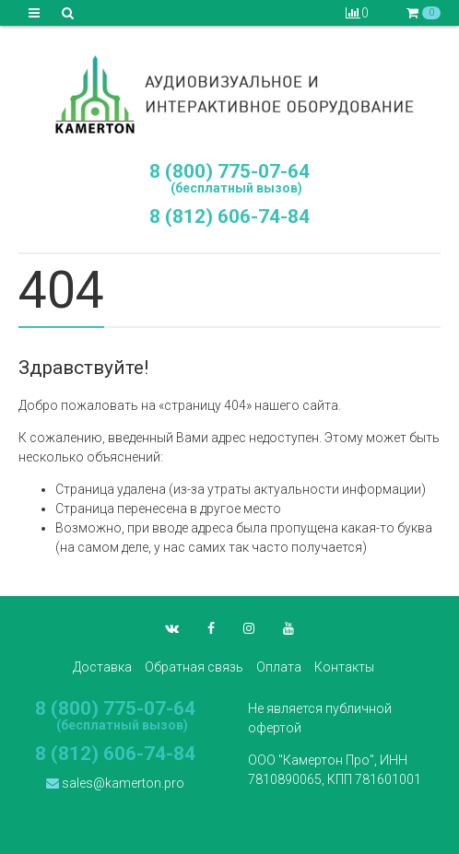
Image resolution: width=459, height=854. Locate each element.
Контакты (344, 667)
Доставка (102, 667)
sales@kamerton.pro (115, 783)
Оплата (278, 667)
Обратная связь (194, 667)
